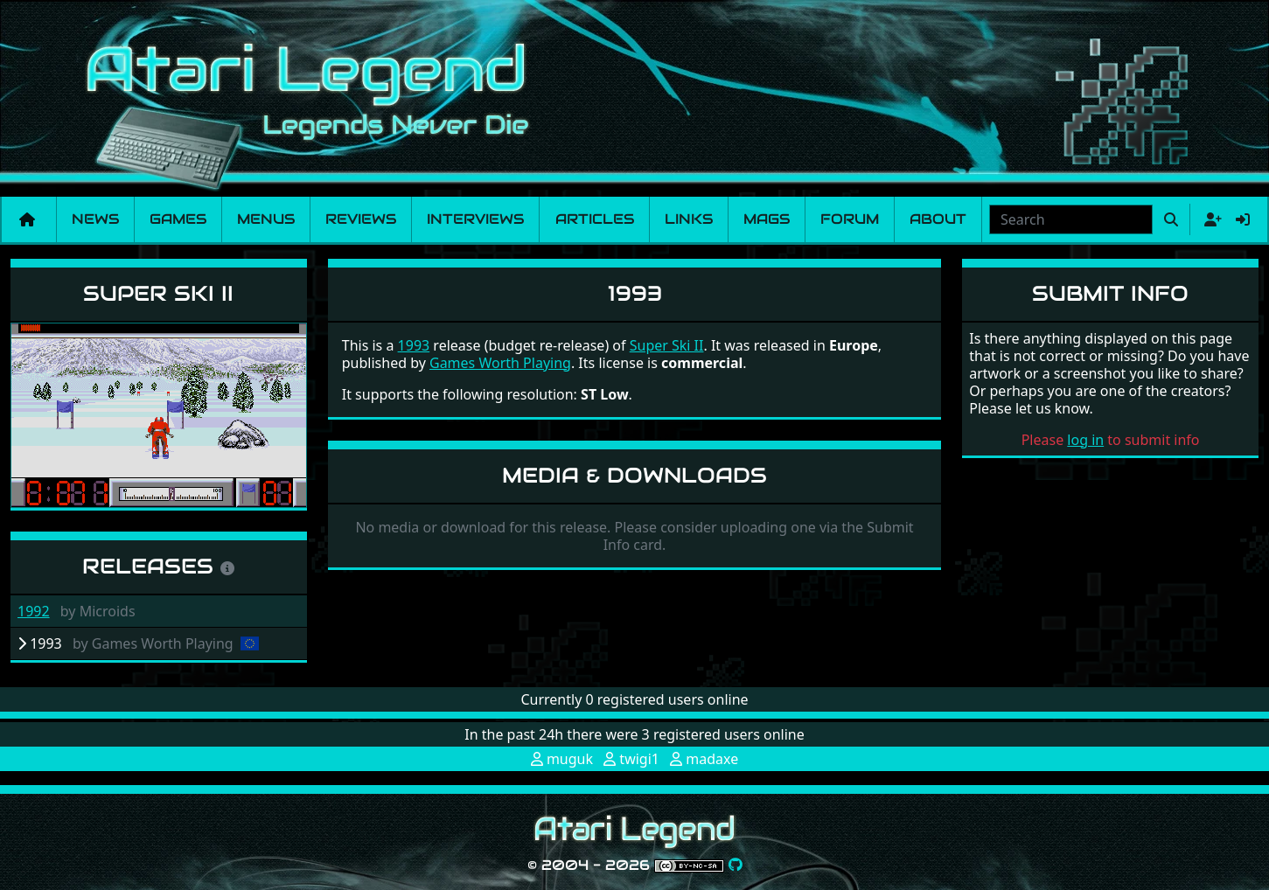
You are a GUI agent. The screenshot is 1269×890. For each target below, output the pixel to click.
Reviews (360, 219)
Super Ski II (158, 293)
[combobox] (1071, 219)
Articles (594, 219)
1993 (414, 345)
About (938, 219)
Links (689, 219)
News (95, 219)
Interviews (475, 219)
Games (178, 219)
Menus (266, 219)
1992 (33, 611)
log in (1085, 439)
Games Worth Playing (500, 362)
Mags (766, 219)
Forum (849, 219)
